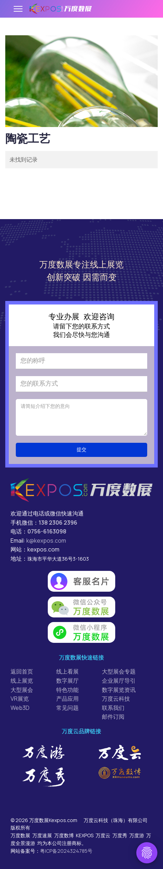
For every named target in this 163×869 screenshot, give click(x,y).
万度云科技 (116, 698)
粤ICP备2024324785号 (66, 850)
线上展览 (22, 680)
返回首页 (22, 671)
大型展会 (22, 690)
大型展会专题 (119, 671)
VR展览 (20, 698)
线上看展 (67, 671)
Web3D (20, 708)
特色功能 (67, 690)
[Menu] (18, 9)
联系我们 (113, 708)
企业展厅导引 (119, 680)
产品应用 (67, 698)
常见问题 (67, 708)
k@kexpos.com (46, 540)
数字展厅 (67, 680)
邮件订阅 (113, 716)
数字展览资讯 (119, 690)
